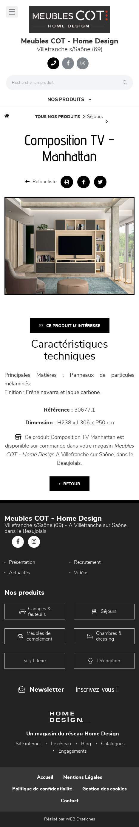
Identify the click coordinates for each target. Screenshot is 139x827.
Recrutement (87, 562)
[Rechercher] (126, 82)
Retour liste (40, 181)
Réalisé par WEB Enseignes (69, 819)
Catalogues (113, 743)
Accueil (45, 777)
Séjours (95, 116)
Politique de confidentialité (42, 789)
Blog (86, 743)
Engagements (72, 751)
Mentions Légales (82, 777)
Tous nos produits (57, 117)
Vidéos (81, 572)
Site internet (28, 743)
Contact (69, 800)
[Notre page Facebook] (68, 63)
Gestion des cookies (104, 789)
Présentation (22, 562)
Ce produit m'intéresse (69, 326)
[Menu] (12, 12)
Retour (69, 484)
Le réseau (61, 743)
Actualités (19, 572)
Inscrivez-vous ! (97, 689)
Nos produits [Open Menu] (69, 99)
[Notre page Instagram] (83, 63)
